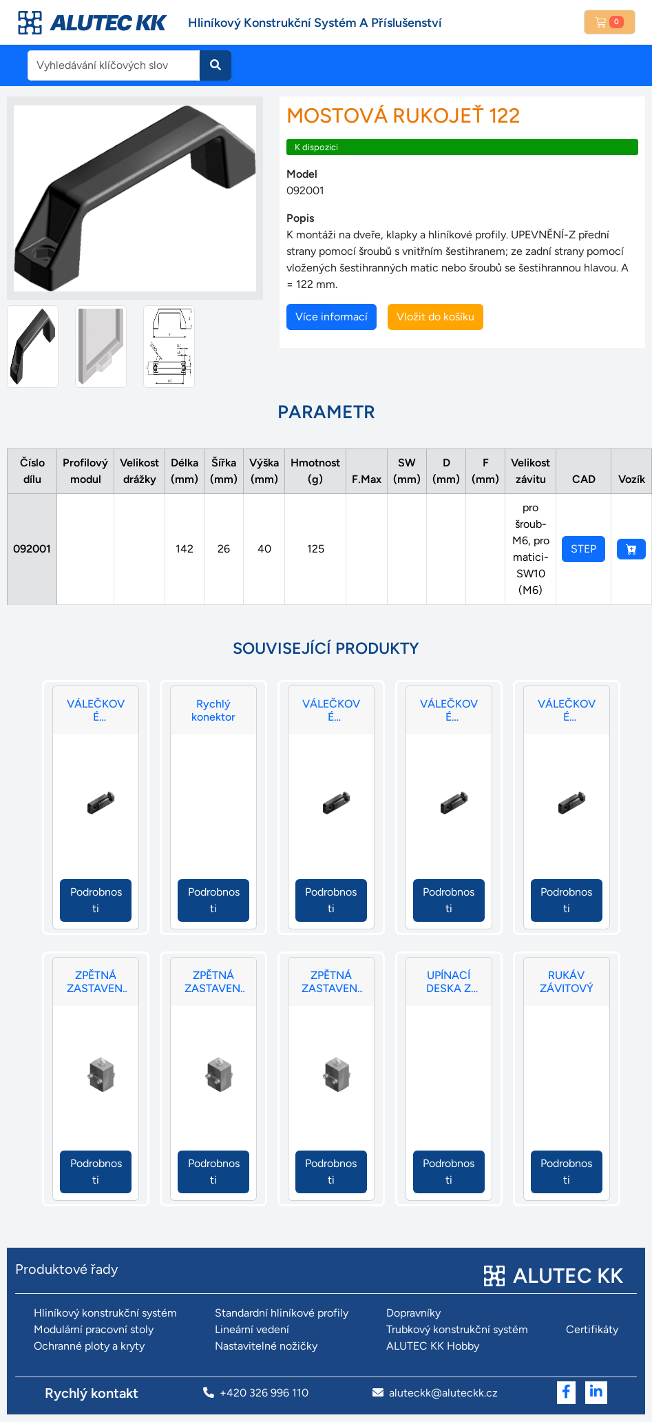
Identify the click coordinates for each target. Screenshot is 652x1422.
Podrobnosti (96, 900)
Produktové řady (66, 1269)
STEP (583, 548)
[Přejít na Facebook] (566, 1392)
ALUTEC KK (568, 1275)
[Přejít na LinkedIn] (596, 1392)
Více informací (331, 316)
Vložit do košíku (435, 316)
